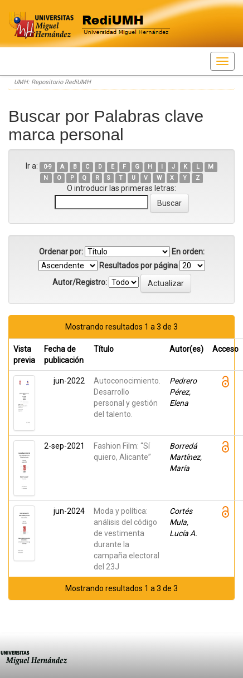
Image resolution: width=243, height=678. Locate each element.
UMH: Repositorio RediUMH (52, 82)
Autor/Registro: (79, 282)
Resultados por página (138, 265)
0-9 (47, 166)
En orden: (188, 251)
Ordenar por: (61, 251)
